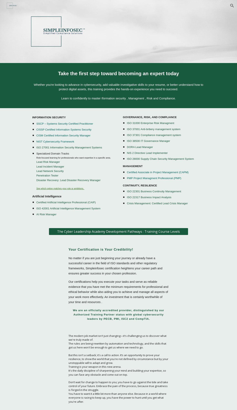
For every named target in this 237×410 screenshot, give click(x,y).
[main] (118, 73)
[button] (232, 6)
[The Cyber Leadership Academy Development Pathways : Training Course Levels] (118, 231)
